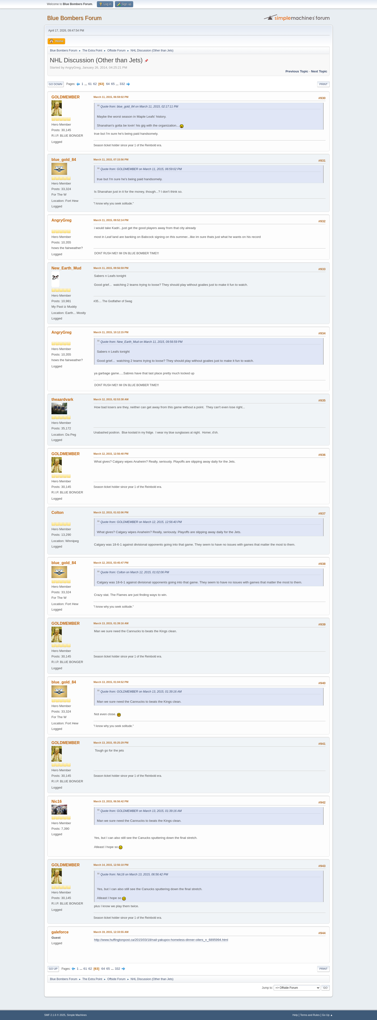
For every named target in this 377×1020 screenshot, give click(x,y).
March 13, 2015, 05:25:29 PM (111, 742)
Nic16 (56, 801)
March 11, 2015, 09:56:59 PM (111, 268)
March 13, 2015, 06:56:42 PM (111, 801)
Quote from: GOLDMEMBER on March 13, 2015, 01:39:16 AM (141, 691)
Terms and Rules (310, 1015)
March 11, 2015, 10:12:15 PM (111, 332)
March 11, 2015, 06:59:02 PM (111, 97)
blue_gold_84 (63, 160)
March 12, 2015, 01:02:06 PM (111, 512)
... (86, 84)
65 (113, 84)
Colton (57, 512)
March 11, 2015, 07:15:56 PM (111, 159)
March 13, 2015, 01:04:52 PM (111, 682)
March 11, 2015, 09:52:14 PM (111, 220)
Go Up (53, 968)
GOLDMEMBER (65, 97)
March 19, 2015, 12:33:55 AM (111, 932)
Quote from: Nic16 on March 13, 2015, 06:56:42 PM (134, 874)
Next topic (319, 71)
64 (108, 84)
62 (95, 84)
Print (323, 84)
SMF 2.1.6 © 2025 (54, 1015)
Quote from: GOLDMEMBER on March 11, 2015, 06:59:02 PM (141, 169)
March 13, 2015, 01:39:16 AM (111, 623)
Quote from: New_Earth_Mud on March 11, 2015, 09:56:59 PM (141, 342)
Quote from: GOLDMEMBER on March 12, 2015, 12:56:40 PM (141, 522)
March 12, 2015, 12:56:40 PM (111, 453)
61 (90, 84)
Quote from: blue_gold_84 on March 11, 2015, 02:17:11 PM (139, 106)
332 (122, 84)
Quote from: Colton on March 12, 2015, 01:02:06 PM (135, 572)
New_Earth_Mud (66, 268)
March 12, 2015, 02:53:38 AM (111, 399)
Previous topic (296, 71)
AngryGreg (61, 220)
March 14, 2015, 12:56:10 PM (111, 864)
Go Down (55, 84)
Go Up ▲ (327, 1015)
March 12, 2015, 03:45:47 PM (111, 562)
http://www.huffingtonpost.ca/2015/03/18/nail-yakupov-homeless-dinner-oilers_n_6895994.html (161, 940)
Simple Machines (77, 1015)
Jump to (267, 987)
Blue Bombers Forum (74, 18)
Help (295, 1015)
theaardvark (62, 399)
